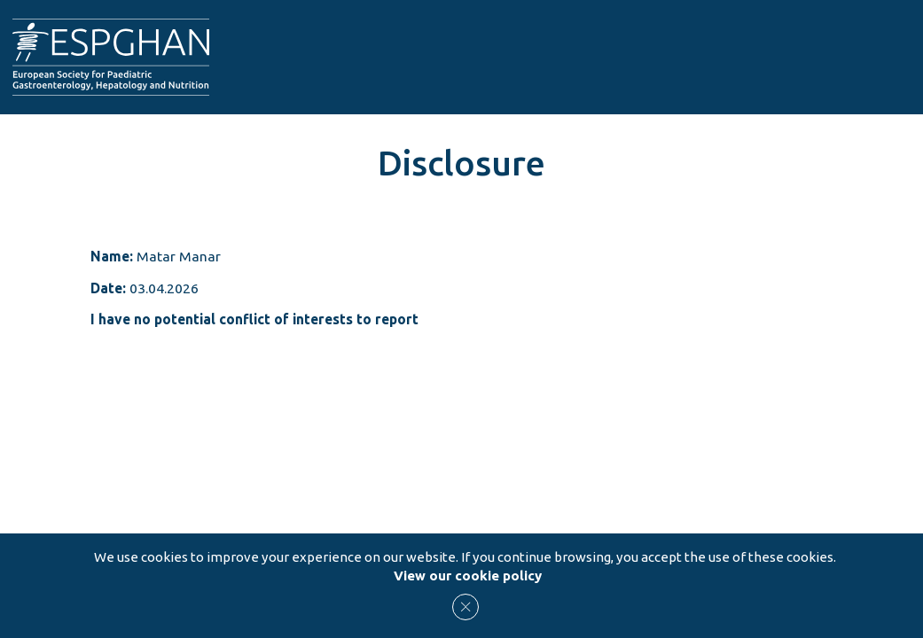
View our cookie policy (468, 575)
